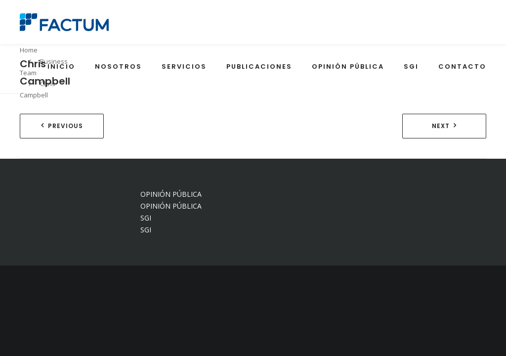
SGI (145, 217)
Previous (65, 126)
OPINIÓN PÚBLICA (171, 194)
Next (441, 126)
